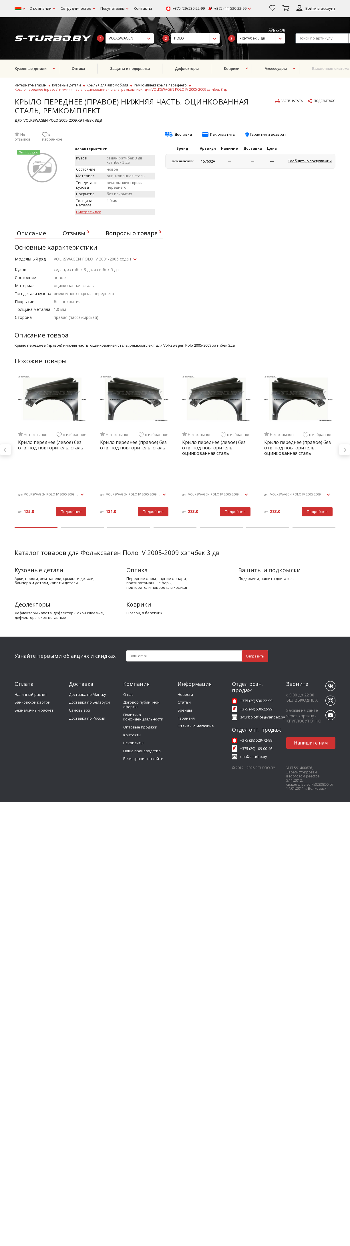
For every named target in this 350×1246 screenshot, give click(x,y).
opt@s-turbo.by (253, 756)
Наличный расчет (31, 694)
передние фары (141, 578)
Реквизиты (133, 742)
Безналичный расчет (34, 710)
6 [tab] (267, 527)
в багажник (152, 613)
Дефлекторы (32, 604)
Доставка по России (87, 718)
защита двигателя (278, 578)
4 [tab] (175, 527)
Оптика (137, 570)
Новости (185, 694)
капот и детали (64, 583)
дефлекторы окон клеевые (78, 613)
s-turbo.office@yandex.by (262, 717)
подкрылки (248, 578)
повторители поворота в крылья (156, 587)
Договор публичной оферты (141, 704)
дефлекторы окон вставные (40, 617)
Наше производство (142, 750)
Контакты (143, 8)
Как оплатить (222, 134)
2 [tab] (82, 527)
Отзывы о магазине (196, 725)
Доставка (183, 134)
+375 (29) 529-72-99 (256, 740)
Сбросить (277, 29)
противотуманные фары (149, 583)
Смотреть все (88, 212)
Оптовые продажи (140, 727)
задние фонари (172, 578)
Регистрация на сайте (143, 758)
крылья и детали (78, 578)
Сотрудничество (76, 8)
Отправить (255, 656)
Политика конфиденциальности (143, 717)
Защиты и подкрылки (269, 570)
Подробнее (71, 511)
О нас (128, 694)
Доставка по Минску (87, 694)
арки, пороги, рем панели (38, 578)
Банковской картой (32, 702)
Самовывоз (79, 710)
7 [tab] (314, 527)
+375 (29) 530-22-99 (189, 8)
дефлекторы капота (33, 613)
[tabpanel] (52, 450)
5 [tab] (221, 527)
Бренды (185, 710)
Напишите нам (311, 743)
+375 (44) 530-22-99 (230, 8)
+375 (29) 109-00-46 (256, 748)
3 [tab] (128, 527)
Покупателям (112, 8)
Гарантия (186, 718)
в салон (133, 613)
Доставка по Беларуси (89, 702)
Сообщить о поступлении (310, 161)
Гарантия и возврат (268, 134)
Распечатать (289, 101)
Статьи (184, 702)
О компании (40, 8)
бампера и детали (31, 583)
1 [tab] (36, 527)
